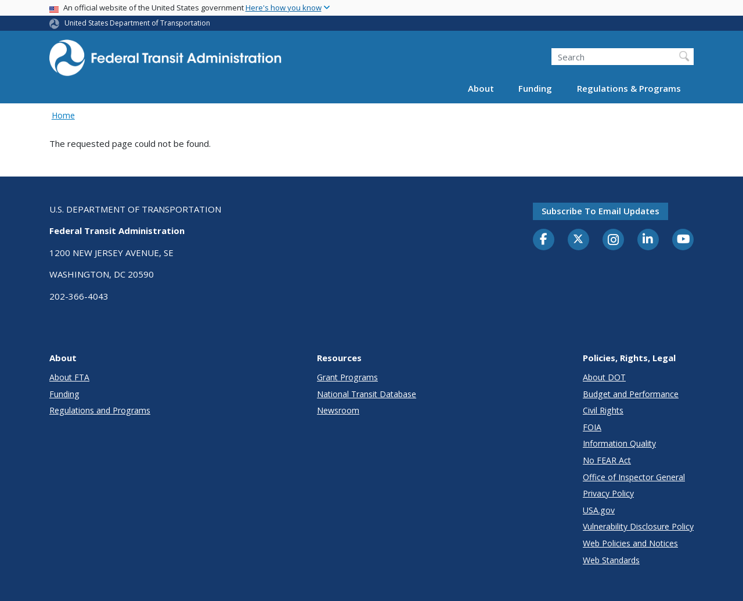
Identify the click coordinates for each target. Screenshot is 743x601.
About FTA (69, 377)
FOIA (592, 427)
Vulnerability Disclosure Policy (638, 526)
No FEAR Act (607, 460)
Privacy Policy (608, 493)
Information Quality (619, 443)
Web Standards (611, 560)
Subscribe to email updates (600, 211)
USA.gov (599, 510)
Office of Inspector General (634, 477)
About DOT (604, 377)
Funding (535, 88)
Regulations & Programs (629, 88)
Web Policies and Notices (630, 543)
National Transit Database (366, 394)
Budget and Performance (631, 394)
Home (63, 115)
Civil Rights (603, 410)
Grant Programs (347, 377)
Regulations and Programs (99, 410)
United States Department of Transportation (137, 23)
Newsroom (338, 410)
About (481, 88)
